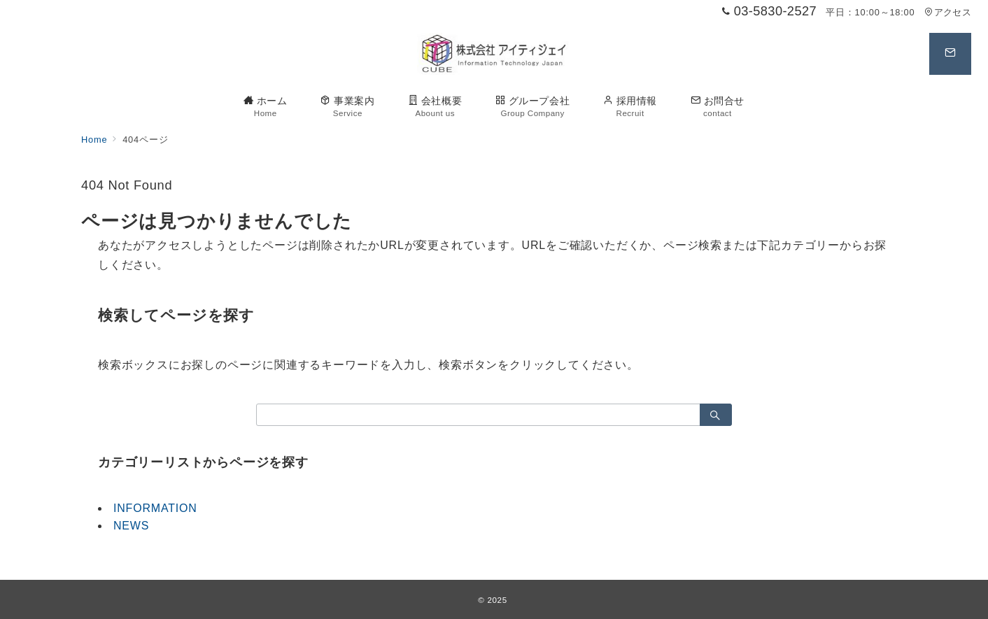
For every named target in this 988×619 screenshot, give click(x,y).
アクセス (947, 12)
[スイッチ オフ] (950, 54)
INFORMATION (155, 508)
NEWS (131, 526)
